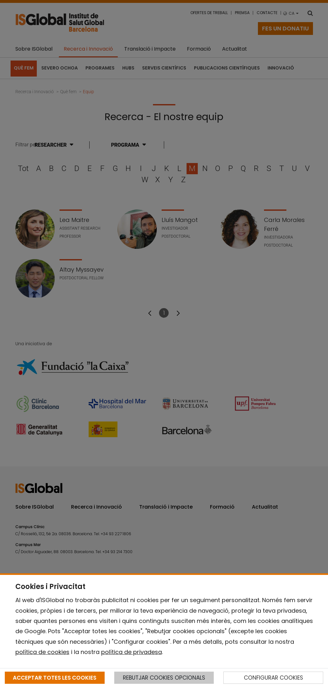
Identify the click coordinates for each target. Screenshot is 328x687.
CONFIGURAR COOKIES (273, 678)
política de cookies (42, 652)
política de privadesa (131, 652)
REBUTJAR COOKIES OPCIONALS (164, 678)
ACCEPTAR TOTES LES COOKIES (54, 678)
